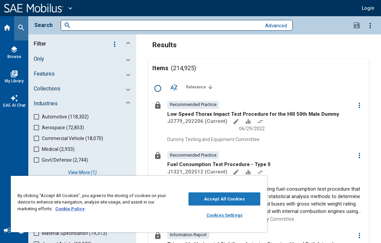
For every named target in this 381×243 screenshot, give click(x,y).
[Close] (225, 183)
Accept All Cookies (194, 198)
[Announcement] (7, 231)
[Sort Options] (174, 87)
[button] (368, 8)
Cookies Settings (194, 215)
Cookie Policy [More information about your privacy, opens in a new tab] (117, 208)
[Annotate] (237, 122)
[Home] (7, 28)
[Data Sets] (249, 122)
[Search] (21, 28)
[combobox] (166, 25)
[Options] (370, 25)
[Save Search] (356, 25)
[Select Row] (158, 88)
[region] (121, 204)
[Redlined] (261, 122)
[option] (193, 105)
